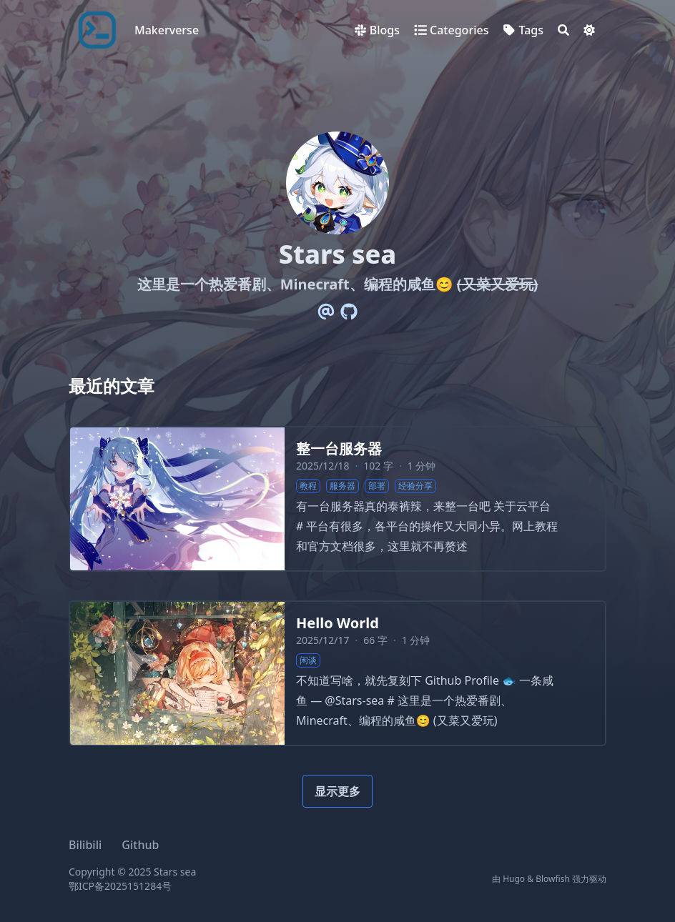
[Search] (563, 30)
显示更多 (337, 791)
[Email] (326, 311)
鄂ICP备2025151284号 (120, 886)
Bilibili (85, 845)
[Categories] (451, 30)
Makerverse (166, 30)
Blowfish (553, 879)
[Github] (349, 311)
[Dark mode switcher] (589, 30)
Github (140, 845)
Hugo (514, 879)
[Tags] (523, 30)
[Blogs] (377, 30)
